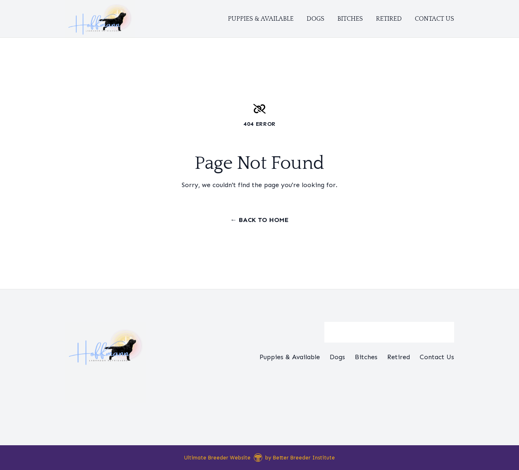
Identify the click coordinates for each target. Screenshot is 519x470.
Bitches (350, 18)
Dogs (315, 18)
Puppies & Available (261, 18)
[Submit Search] (444, 332)
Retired (389, 18)
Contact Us (434, 18)
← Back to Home (259, 220)
